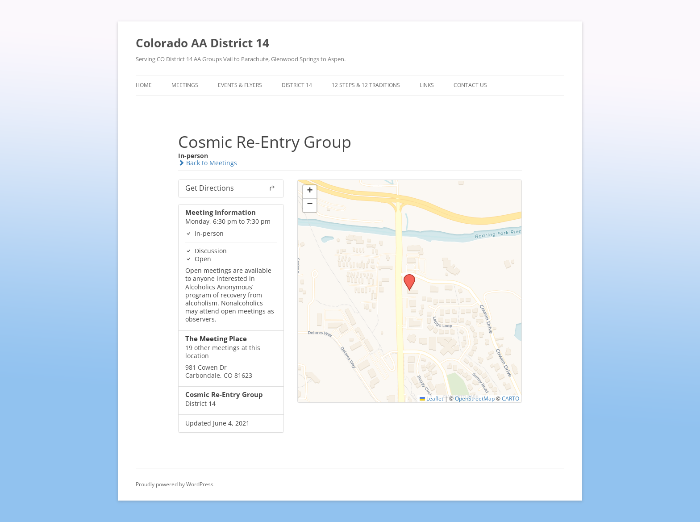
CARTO (510, 398)
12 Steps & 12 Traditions (366, 85)
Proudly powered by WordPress (174, 484)
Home (144, 85)
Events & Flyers (240, 85)
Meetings (184, 85)
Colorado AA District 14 (202, 43)
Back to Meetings (207, 163)
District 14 (297, 85)
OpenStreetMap (475, 398)
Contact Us (470, 85)
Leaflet (431, 398)
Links (427, 85)
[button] (406, 277)
